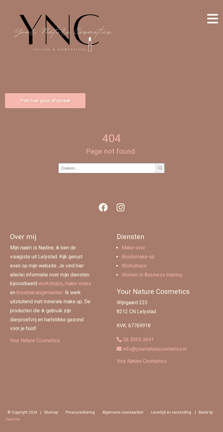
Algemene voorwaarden (122, 412)
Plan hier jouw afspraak (45, 100)
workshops (50, 283)
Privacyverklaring (80, 412)
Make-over (133, 248)
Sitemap (51, 412)
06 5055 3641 (138, 340)
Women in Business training (152, 275)
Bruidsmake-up (138, 257)
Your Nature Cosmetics (35, 340)
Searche (13, 419)
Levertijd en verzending (171, 412)
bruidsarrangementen (40, 292)
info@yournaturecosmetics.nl (155, 349)
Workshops (134, 266)
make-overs (78, 283)
